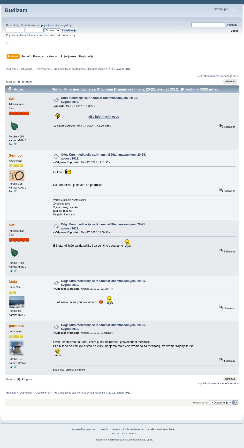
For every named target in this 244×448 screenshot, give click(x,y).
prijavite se (47, 25)
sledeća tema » (229, 76)
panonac (16, 326)
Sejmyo (15, 155)
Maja (13, 282)
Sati (12, 99)
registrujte (67, 25)
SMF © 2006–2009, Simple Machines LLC (122, 429)
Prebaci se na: (200, 402)
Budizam (16, 10)
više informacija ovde (103, 116)
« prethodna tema (209, 76)
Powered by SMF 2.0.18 (85, 429)
